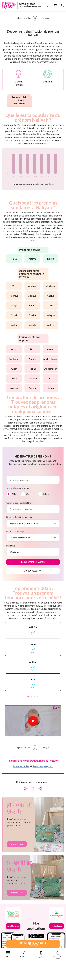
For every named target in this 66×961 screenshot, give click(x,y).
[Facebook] (33, 788)
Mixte (46, 494)
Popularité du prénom (19, 100)
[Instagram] (25, 788)
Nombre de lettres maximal (19, 517)
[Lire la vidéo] (33, 721)
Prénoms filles (21, 766)
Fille (14, 494)
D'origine (10, 545)
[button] (8, 953)
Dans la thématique (15, 531)
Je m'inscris (17, 844)
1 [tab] (28, 696)
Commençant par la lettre (18, 502)
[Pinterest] (40, 788)
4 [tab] (37, 696)
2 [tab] (31, 696)
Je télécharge (13, 926)
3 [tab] (34, 696)
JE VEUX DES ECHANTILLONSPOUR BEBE (33, 944)
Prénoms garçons (43, 766)
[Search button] (62, 5)
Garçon (29, 494)
